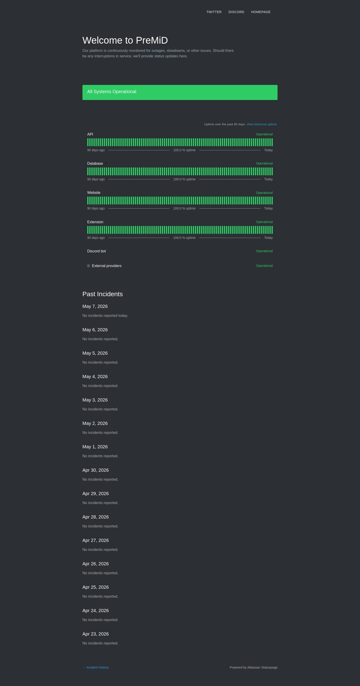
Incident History (95, 667)
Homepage (261, 12)
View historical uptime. (262, 124)
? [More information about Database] (106, 163)
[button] (88, 266)
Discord (237, 12)
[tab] (87, 142)
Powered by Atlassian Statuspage (254, 667)
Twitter (214, 12)
